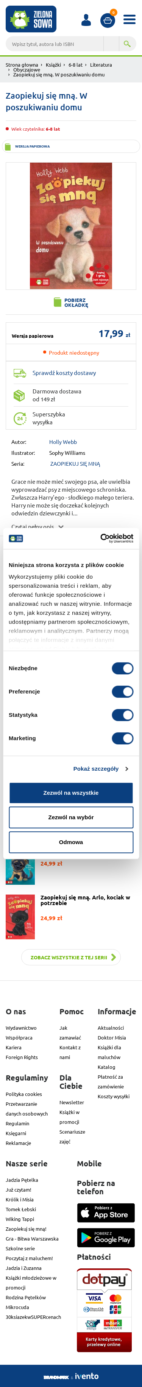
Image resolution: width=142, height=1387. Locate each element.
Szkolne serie (20, 1248)
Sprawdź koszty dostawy (64, 372)
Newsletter (71, 1102)
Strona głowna (22, 64)
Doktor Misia (112, 1037)
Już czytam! (18, 1189)
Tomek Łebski (21, 1209)
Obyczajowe (26, 69)
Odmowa (71, 842)
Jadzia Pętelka (22, 1180)
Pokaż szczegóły (96, 768)
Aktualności (111, 1027)
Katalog (106, 1067)
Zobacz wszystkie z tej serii (69, 957)
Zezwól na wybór (71, 817)
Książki (53, 64)
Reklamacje (18, 1143)
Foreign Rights (22, 1057)
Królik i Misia (20, 1199)
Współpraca (19, 1037)
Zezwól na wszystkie (71, 793)
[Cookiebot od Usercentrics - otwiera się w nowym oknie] (101, 538)
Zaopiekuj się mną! (26, 1228)
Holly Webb (63, 441)
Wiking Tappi (20, 1219)
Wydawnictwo (21, 1027)
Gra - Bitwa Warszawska (32, 1238)
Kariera (14, 1047)
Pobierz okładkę (76, 302)
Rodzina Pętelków (26, 1297)
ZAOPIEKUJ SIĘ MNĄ (75, 463)
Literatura (101, 64)
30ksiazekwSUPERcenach (33, 1317)
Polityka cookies (24, 1094)
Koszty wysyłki (114, 1096)
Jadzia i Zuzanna (24, 1268)
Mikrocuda (17, 1307)
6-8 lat (76, 64)
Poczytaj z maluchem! (29, 1258)
